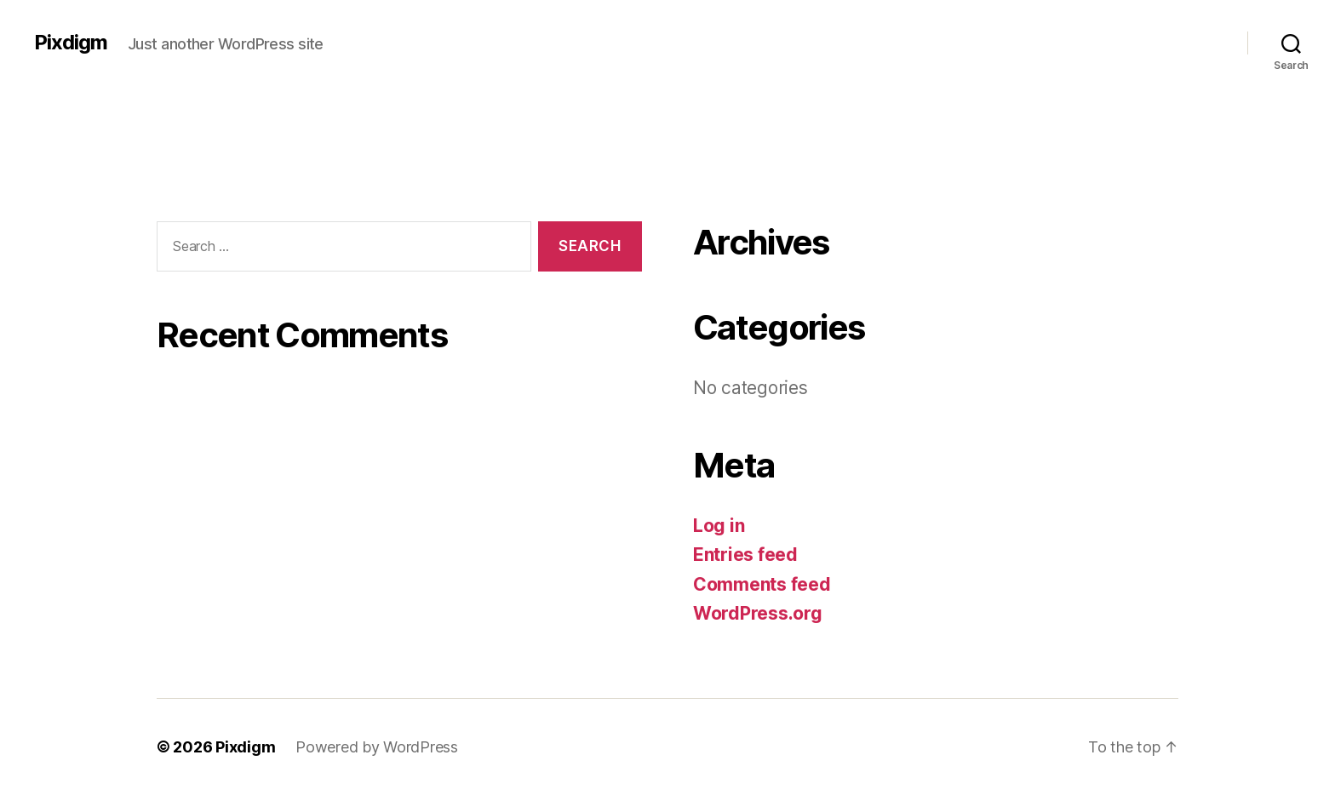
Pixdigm (70, 42)
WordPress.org (757, 613)
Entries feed (745, 554)
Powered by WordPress (376, 747)
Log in (718, 525)
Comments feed (762, 584)
